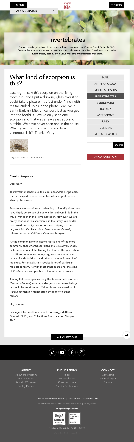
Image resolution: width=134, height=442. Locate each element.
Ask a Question (105, 157)
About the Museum (26, 375)
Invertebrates (105, 96)
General (106, 128)
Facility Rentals (26, 386)
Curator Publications (67, 386)
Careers (108, 382)
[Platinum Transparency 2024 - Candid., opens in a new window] (74, 419)
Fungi (105, 121)
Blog (67, 375)
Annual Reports (26, 379)
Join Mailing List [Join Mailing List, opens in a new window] (108, 379)
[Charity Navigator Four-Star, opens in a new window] (59, 419)
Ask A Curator (26, 11)
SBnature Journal (67, 382)
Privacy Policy (90, 404)
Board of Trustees (26, 382)
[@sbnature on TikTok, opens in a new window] (53, 352)
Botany (105, 109)
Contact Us (108, 375)
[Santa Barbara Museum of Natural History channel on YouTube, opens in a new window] (62, 352)
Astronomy (105, 115)
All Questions (67, 337)
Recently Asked (105, 134)
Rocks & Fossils (105, 90)
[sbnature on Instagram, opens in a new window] (81, 352)
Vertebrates (105, 103)
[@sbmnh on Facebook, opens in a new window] (72, 352)
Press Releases (67, 379)
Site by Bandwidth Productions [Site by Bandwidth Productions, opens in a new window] (67, 433)
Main (105, 77)
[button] (18, 5)
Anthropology (105, 84)
